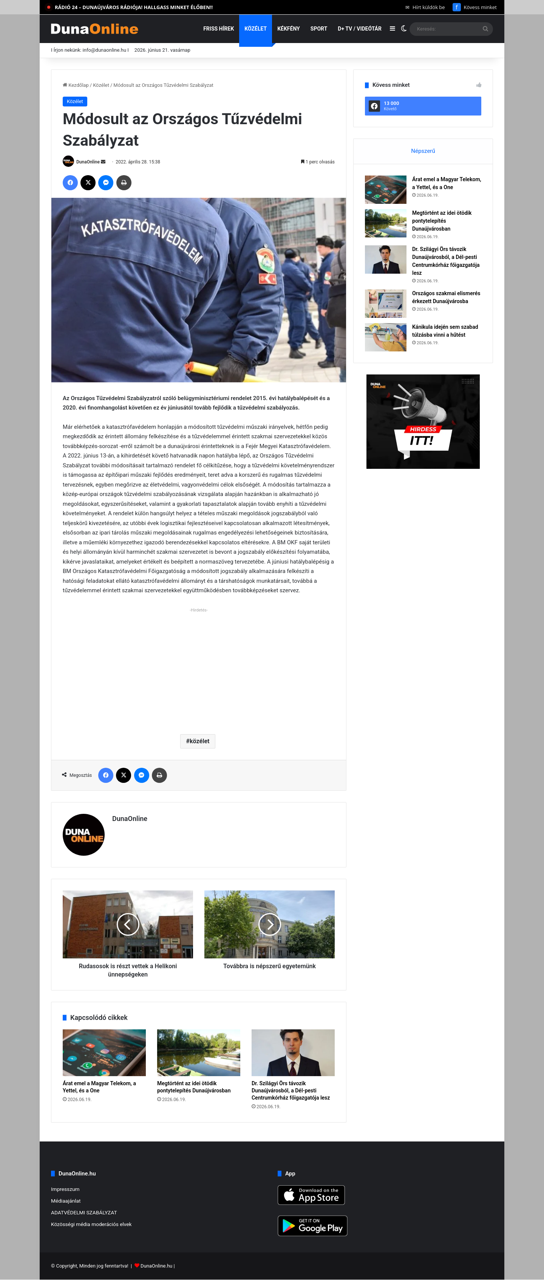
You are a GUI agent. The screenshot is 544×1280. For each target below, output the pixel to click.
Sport (319, 29)
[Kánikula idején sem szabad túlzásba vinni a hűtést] (385, 337)
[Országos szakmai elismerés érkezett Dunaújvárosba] (385, 304)
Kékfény (288, 29)
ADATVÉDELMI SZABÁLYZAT (84, 1212)
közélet (199, 741)
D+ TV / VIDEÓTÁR (360, 29)
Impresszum (65, 1189)
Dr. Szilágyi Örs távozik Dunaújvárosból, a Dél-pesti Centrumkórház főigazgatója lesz (291, 1090)
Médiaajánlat (65, 1201)
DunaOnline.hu (156, 1266)
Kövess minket (475, 7)
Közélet (255, 29)
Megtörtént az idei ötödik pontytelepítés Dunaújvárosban (441, 221)
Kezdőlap (76, 85)
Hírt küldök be (425, 7)
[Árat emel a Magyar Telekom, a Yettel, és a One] (104, 1052)
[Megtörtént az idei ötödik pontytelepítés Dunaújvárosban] (198, 1052)
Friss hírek (218, 29)
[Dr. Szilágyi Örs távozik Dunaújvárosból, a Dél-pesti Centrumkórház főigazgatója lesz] (293, 1052)
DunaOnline (88, 162)
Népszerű (423, 151)
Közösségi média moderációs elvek (91, 1224)
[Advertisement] (199, 668)
